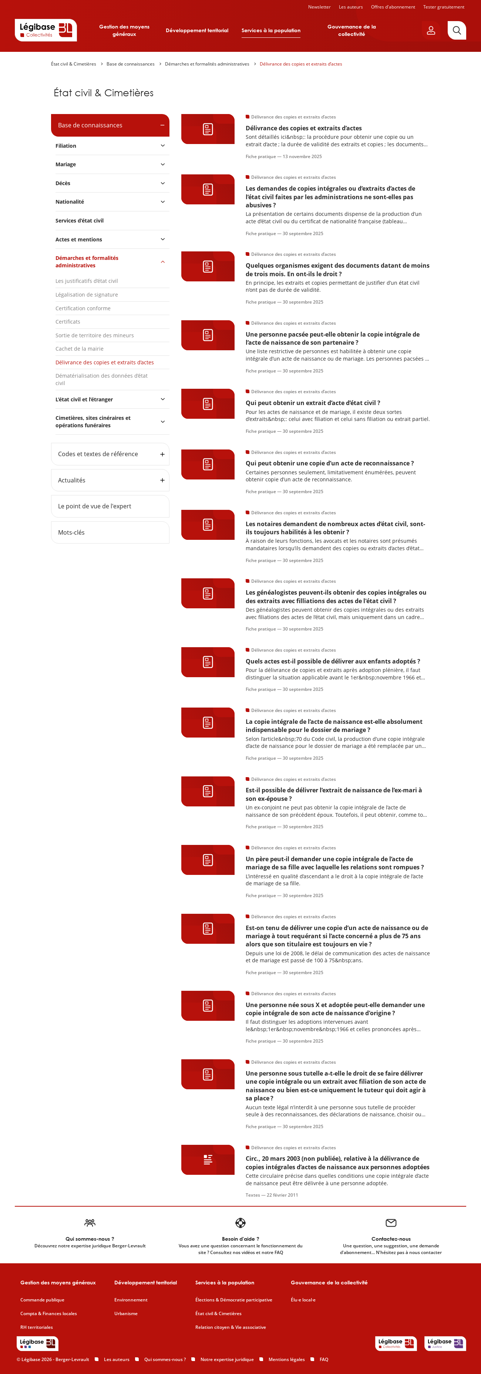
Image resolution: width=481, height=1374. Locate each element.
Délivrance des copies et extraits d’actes (301, 64)
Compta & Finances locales (48, 1314)
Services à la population (271, 30)
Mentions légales (287, 1359)
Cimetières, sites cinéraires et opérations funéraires (93, 421)
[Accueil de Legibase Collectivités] (46, 30)
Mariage (66, 164)
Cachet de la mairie (80, 348)
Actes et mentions (79, 239)
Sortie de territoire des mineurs (95, 335)
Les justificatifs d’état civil (87, 280)
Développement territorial (197, 30)
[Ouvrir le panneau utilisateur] (431, 30)
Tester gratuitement (443, 7)
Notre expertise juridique (227, 1359)
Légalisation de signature (87, 294)
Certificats (68, 321)
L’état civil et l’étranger (84, 399)
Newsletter (319, 7)
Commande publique (42, 1300)
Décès (63, 183)
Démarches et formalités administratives (207, 64)
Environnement (131, 1300)
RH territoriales (36, 1327)
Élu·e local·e (303, 1300)
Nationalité (70, 201)
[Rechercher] (457, 30)
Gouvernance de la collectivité (351, 30)
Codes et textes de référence (98, 454)
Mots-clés (71, 532)
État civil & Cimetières (73, 64)
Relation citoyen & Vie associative (230, 1327)
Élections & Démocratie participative (233, 1300)
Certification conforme (83, 308)
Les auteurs (351, 7)
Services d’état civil (80, 220)
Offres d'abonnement (393, 7)
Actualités (71, 480)
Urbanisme (126, 1314)
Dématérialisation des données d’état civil (102, 379)
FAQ (324, 1359)
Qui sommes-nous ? (165, 1359)
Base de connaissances (131, 64)
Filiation (66, 145)
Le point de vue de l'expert (94, 506)
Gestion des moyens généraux (124, 30)
